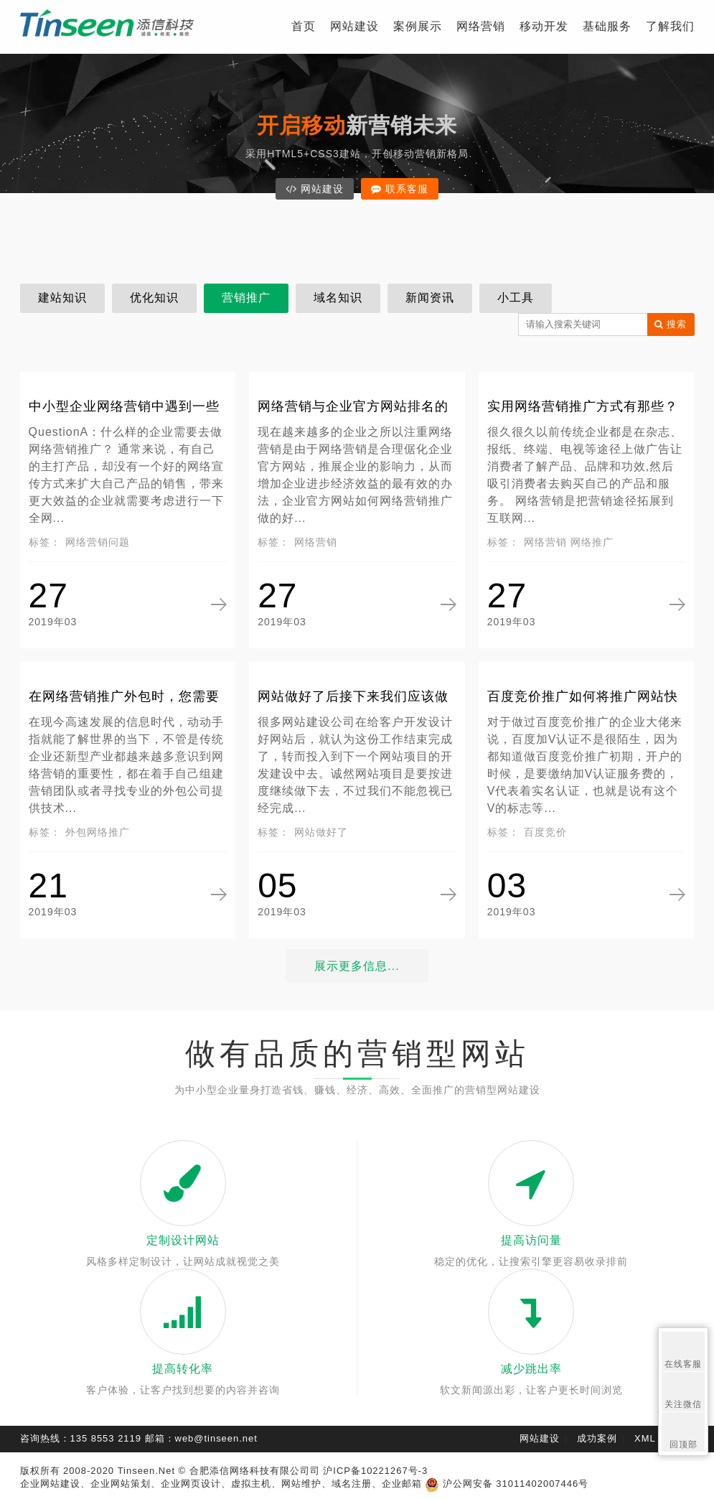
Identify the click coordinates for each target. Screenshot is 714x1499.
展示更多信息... (356, 966)
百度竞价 (545, 832)
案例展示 (417, 26)
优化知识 (154, 297)
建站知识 (62, 297)
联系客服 (407, 189)
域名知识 (338, 297)
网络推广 (592, 542)
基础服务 (607, 26)
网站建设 (354, 26)
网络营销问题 (97, 542)
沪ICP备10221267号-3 (375, 1470)
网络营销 (480, 26)
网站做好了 (321, 832)
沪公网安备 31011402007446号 (506, 1483)
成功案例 (597, 1438)
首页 (303, 26)
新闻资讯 (429, 297)
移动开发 (544, 26)
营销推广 (246, 297)
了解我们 (670, 26)
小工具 (515, 297)
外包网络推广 (97, 832)
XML (645, 1438)
